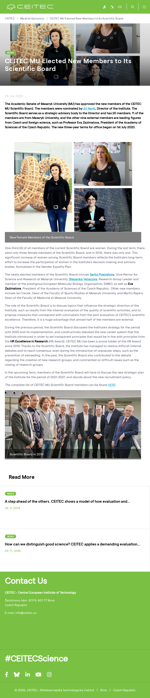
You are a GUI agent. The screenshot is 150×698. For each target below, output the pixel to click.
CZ (120, 7)
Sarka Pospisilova (102, 274)
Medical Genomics (32, 18)
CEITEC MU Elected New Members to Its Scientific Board (86, 18)
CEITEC (10, 18)
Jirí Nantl (89, 108)
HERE (111, 385)
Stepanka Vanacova (83, 279)
